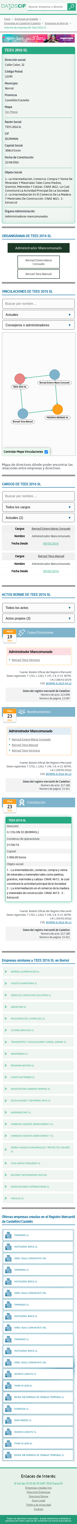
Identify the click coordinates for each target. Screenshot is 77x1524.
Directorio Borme (38, 1496)
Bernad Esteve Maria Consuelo (51, 529)
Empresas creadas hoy (38, 1488)
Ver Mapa (11, 112)
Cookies (38, 1509)
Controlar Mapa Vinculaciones (23, 452)
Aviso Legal (38, 1500)
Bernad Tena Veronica (26, 660)
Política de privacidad (38, 1505)
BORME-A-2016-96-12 (58, 774)
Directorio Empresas (38, 1492)
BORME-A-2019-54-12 (58, 683)
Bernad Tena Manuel (51, 556)
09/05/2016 (51, 543)
